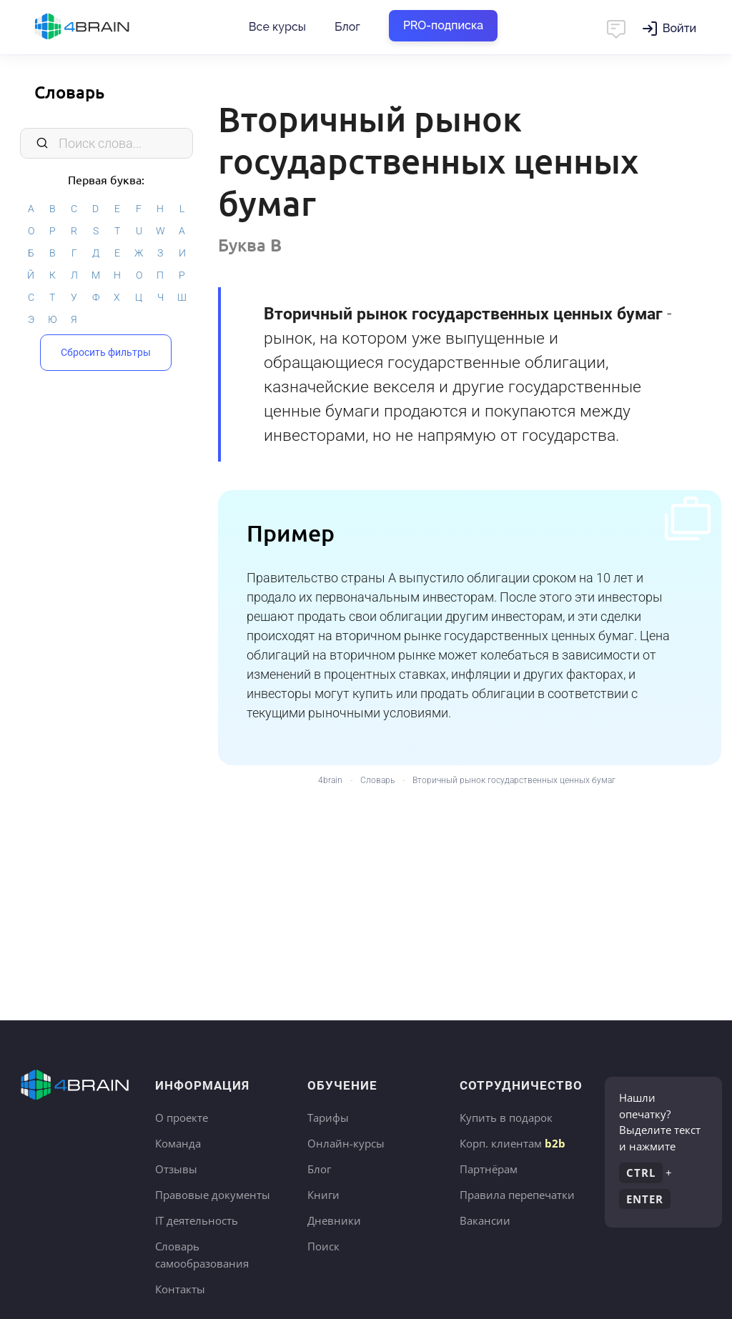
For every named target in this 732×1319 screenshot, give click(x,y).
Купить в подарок (506, 1117)
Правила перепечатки (517, 1195)
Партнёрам (489, 1169)
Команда (178, 1143)
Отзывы (176, 1169)
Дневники (334, 1220)
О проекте (181, 1117)
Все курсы (277, 27)
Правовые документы (212, 1195)
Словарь (69, 92)
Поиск (323, 1246)
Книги (323, 1195)
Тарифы (328, 1117)
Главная (107, 27)
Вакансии (485, 1220)
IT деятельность (196, 1220)
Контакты (180, 1289)
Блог (347, 27)
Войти (679, 28)
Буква (250, 245)
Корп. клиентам (512, 1143)
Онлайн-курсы (346, 1143)
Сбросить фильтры (106, 352)
